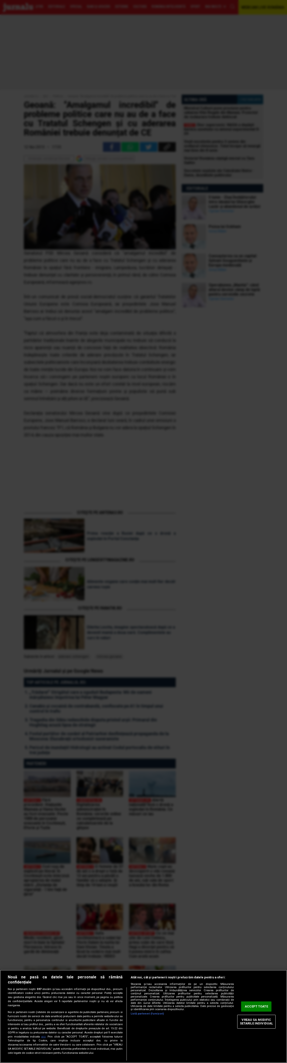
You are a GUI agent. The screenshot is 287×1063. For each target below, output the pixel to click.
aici (43, 1036)
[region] (143, 1016)
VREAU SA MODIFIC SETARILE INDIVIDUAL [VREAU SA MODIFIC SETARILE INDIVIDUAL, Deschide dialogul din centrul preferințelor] (256, 1021)
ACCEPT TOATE (256, 1006)
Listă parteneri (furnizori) (147, 1013)
